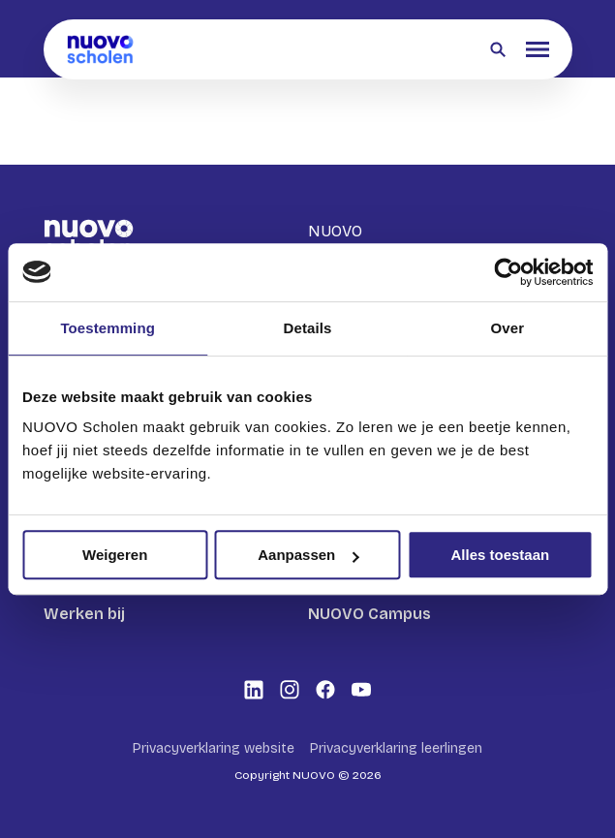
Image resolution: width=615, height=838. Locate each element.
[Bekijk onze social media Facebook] (325, 689)
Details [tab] (308, 328)
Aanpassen (308, 554)
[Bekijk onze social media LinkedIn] (253, 689)
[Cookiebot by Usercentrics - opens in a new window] (508, 272)
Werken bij (84, 614)
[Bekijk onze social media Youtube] (361, 689)
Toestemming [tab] (107, 328)
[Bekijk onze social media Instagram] (289, 689)
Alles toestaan (499, 554)
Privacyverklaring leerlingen (396, 748)
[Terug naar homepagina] (101, 49)
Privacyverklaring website (213, 748)
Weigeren (114, 554)
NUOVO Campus (369, 614)
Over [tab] (508, 328)
